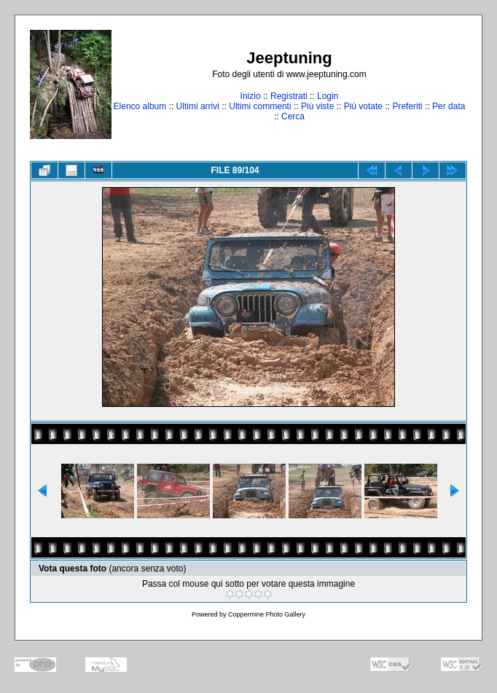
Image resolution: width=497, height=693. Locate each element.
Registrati (289, 96)
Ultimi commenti (260, 106)
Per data (448, 106)
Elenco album (140, 106)
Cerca (293, 116)
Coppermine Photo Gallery (266, 614)
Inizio (250, 96)
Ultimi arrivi (197, 106)
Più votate (363, 106)
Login (327, 96)
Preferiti (407, 106)
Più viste (317, 106)
